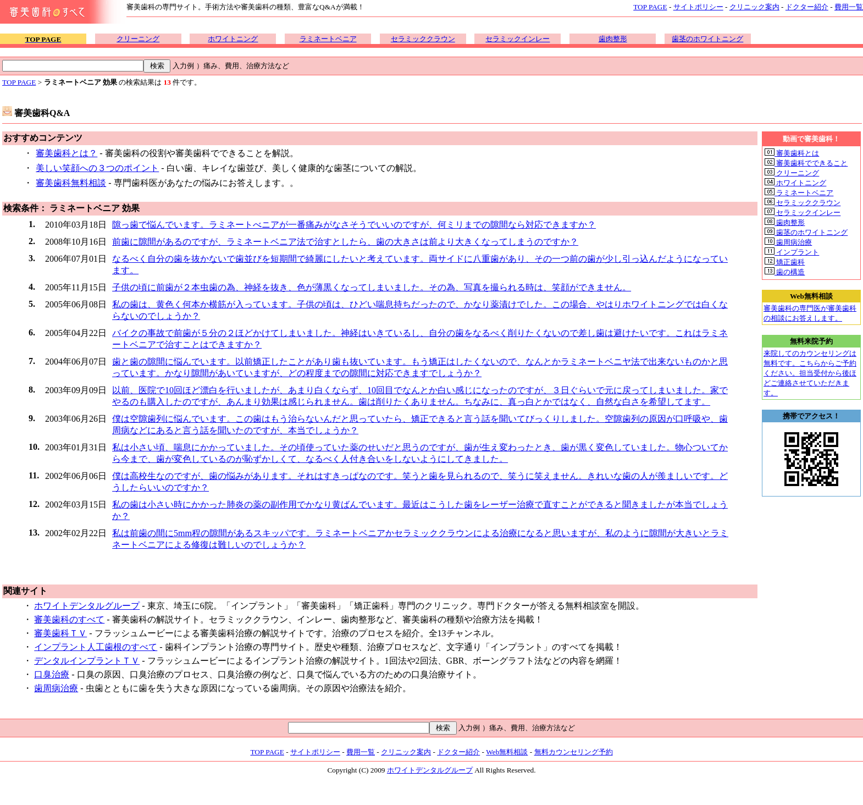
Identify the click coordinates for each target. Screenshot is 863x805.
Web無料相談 (507, 752)
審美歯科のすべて (69, 619)
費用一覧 (848, 7)
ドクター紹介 (806, 7)
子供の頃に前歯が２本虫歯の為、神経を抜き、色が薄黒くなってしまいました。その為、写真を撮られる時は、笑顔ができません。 (371, 287)
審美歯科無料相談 (71, 183)
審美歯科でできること (806, 163)
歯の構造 (785, 272)
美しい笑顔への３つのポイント (97, 168)
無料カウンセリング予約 (573, 752)
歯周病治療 (56, 688)
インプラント (792, 252)
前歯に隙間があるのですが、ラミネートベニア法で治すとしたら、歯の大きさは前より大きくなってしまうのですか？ (345, 241)
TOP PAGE (650, 7)
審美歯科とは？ (66, 153)
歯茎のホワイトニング (707, 39)
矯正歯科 (785, 262)
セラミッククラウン (423, 39)
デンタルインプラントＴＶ (87, 660)
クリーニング (138, 39)
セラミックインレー (517, 39)
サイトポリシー (698, 7)
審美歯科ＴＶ (60, 633)
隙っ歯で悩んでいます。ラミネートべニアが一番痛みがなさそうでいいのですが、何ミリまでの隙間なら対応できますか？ (354, 224)
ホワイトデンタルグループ (87, 605)
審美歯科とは (792, 153)
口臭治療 (51, 674)
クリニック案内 (754, 7)
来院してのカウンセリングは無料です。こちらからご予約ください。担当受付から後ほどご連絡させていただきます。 (810, 373)
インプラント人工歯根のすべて (95, 647)
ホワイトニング (233, 39)
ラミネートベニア (328, 39)
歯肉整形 (613, 39)
